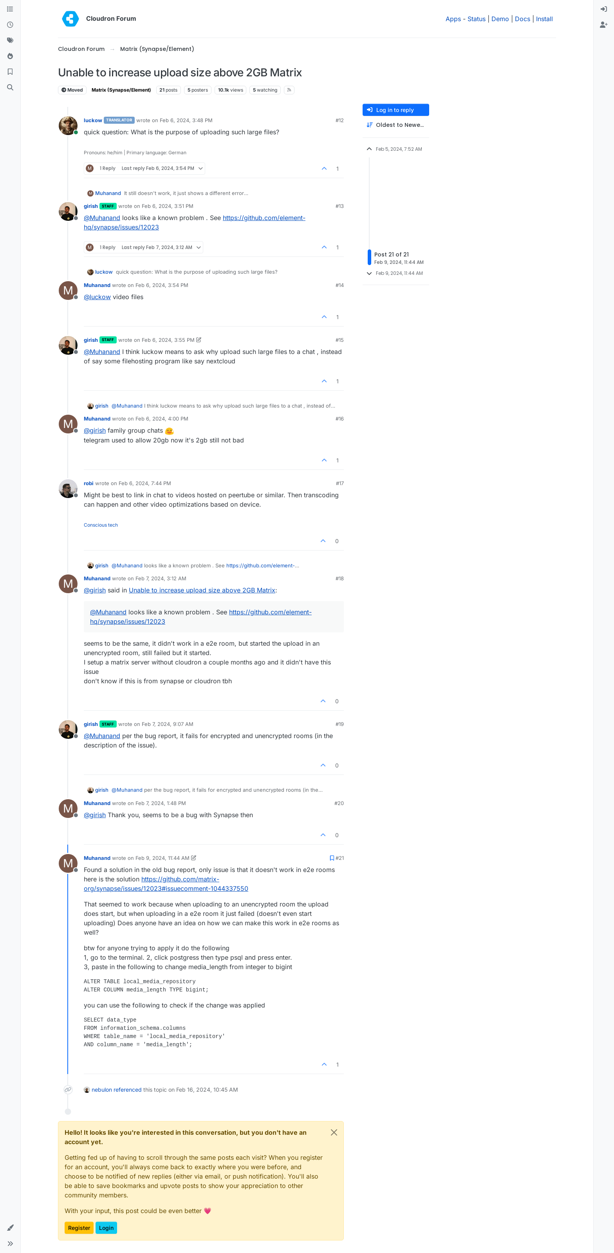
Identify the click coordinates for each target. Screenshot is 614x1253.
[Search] (10, 87)
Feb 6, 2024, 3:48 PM (186, 120)
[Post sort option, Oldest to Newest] (396, 125)
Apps (453, 19)
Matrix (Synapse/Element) (121, 90)
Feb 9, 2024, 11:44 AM (162, 858)
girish (91, 206)
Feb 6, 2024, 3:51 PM (167, 206)
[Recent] (10, 25)
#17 (340, 483)
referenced (128, 1089)
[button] (10, 1228)
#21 (340, 858)
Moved (72, 90)
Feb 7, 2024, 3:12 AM (160, 578)
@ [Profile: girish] (95, 430)
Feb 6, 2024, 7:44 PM (145, 483)
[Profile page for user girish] (68, 211)
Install (544, 19)
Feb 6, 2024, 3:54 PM (161, 285)
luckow (93, 120)
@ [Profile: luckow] (97, 297)
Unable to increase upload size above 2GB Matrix (202, 590)
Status (477, 19)
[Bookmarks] (10, 72)
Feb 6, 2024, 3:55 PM (168, 340)
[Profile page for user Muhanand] (68, 290)
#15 (340, 340)
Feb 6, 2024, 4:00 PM (161, 418)
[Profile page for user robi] (68, 488)
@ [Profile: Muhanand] (102, 218)
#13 (340, 206)
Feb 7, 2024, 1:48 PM (160, 803)
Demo (500, 19)
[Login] (604, 9)
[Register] (604, 25)
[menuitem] (604, 9)
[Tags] (10, 40)
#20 (339, 803)
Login (106, 1227)
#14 (340, 285)
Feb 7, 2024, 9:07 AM (167, 724)
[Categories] (10, 9)
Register (79, 1227)
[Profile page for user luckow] (68, 125)
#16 (340, 418)
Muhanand (108, 193)
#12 (340, 120)
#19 (340, 724)
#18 (340, 578)
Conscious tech (101, 525)
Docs (522, 19)
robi (89, 483)
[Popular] (10, 56)
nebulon (102, 1089)
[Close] (334, 1132)
